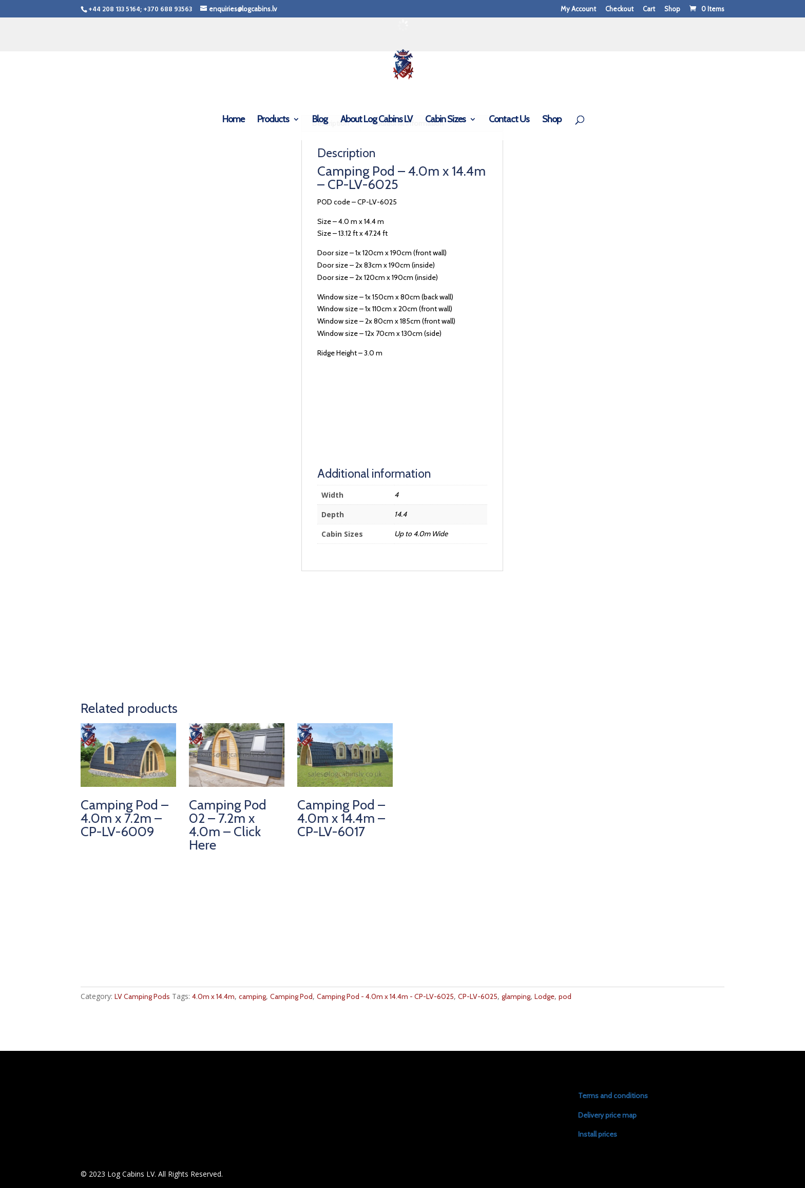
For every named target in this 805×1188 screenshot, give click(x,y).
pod (565, 996)
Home (233, 120)
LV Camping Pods (142, 996)
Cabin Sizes (445, 120)
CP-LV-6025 (477, 996)
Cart (649, 9)
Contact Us (509, 120)
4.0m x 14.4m (213, 996)
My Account (578, 9)
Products (273, 120)
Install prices (597, 1134)
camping (252, 996)
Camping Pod (291, 996)
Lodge (544, 996)
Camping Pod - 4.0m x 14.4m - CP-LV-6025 (385, 996)
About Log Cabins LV (376, 120)
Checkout (619, 9)
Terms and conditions (613, 1095)
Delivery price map (607, 1115)
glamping (516, 996)
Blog (320, 120)
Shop (672, 9)
